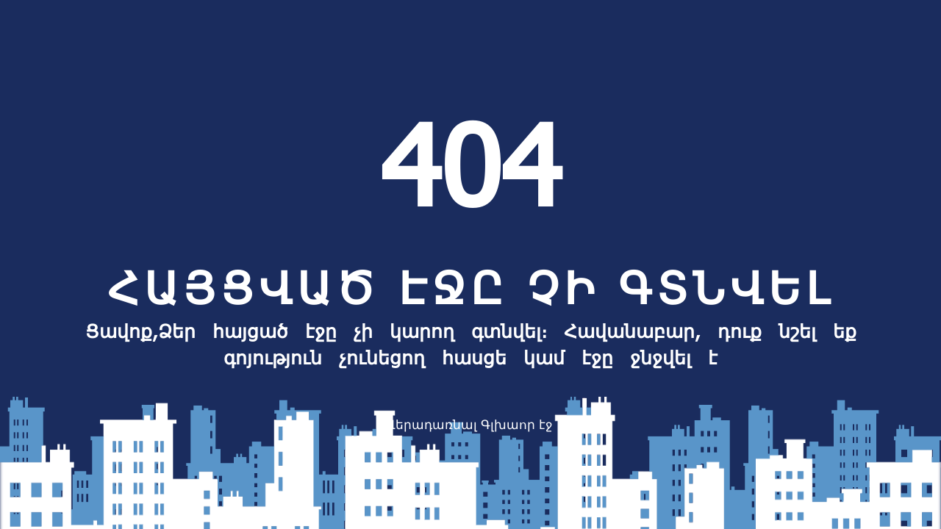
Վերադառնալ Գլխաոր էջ (469, 424)
